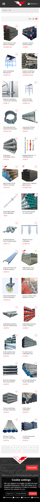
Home (5, 10)
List (33, 18)
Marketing (35, 497)
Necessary (7, 497)
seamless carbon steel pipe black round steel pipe (28, 44)
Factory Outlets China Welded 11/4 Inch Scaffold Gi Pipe (29, 297)
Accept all (33, 493)
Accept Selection (21, 493)
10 (18, 451)
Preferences (25, 497)
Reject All (10, 493)
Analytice (16, 497)
